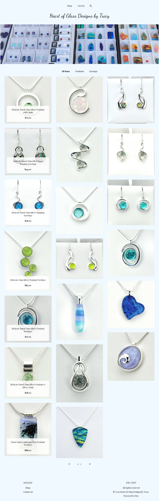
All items (66, 71)
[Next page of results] (89, 464)
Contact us (28, 492)
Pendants (79, 71)
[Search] (91, 6)
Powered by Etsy (131, 496)
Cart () (81, 5)
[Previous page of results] (69, 464)
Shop (69, 5)
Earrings (93, 71)
